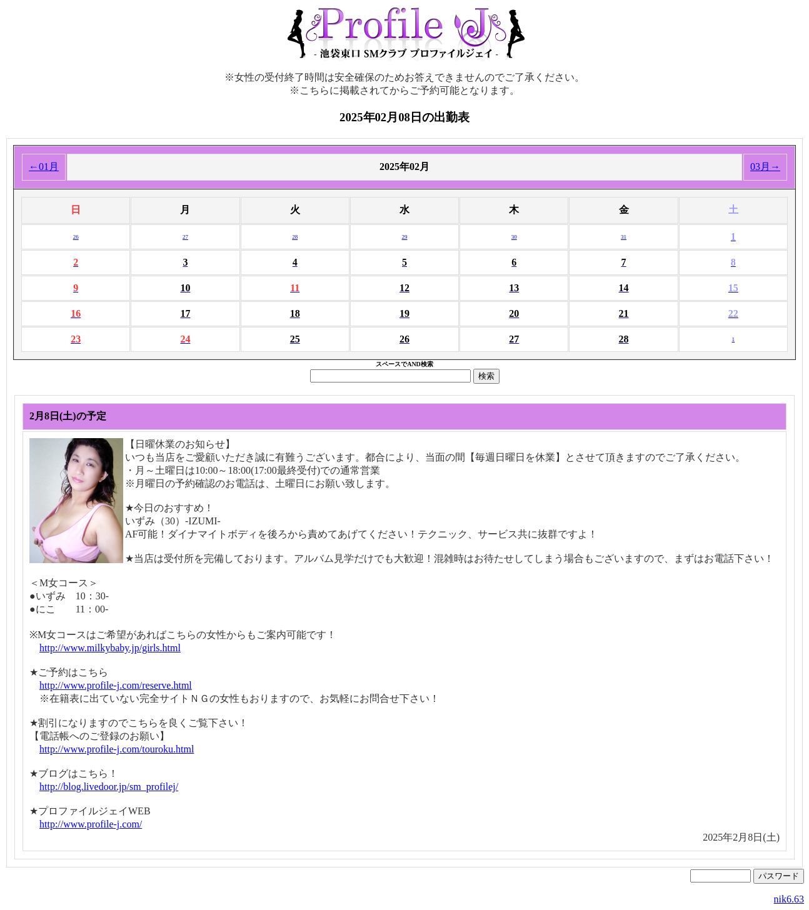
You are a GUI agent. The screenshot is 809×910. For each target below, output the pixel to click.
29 (404, 237)
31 (623, 237)
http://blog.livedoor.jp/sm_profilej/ (108, 786)
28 (295, 237)
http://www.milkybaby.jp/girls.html (110, 647)
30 (514, 237)
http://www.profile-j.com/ (90, 824)
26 (76, 237)
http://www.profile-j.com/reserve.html (115, 685)
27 (185, 237)
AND (414, 364)
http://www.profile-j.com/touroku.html (116, 749)
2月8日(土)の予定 (67, 416)
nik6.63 (789, 899)
